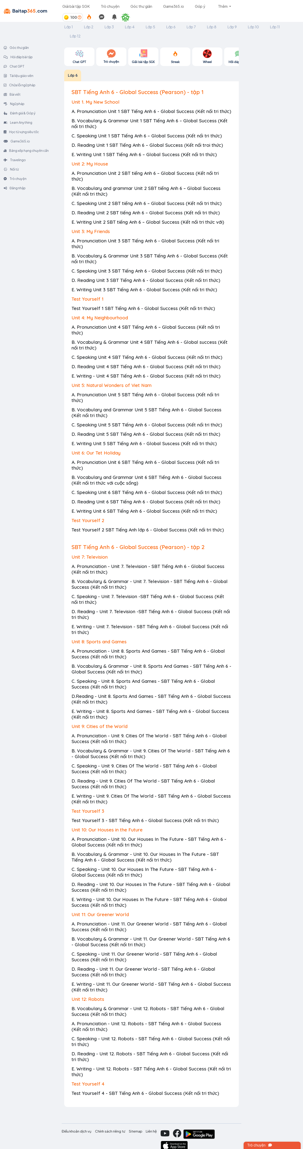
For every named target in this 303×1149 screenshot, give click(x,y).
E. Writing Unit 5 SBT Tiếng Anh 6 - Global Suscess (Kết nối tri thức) (144, 443)
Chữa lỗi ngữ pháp (19, 85)
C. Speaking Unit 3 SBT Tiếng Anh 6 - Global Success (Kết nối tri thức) (147, 271)
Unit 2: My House (90, 164)
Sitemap (135, 1131)
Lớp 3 (109, 26)
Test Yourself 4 (88, 1084)
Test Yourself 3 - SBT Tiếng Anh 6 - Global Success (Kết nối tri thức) (145, 820)
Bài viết (12, 94)
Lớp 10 (253, 26)
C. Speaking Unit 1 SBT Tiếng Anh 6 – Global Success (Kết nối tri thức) (147, 136)
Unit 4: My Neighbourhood (100, 318)
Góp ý (200, 6)
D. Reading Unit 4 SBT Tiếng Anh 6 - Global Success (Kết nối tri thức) (146, 366)
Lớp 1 (68, 26)
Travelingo (15, 160)
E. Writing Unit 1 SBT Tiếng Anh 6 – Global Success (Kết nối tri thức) (144, 154)
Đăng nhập (15, 188)
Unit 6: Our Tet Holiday (96, 453)
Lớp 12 (75, 36)
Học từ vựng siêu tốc (21, 132)
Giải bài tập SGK (76, 6)
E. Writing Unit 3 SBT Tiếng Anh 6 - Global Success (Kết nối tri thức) (144, 289)
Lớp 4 (130, 26)
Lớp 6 (170, 26)
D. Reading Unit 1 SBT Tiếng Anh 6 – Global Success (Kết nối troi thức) (147, 145)
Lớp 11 (275, 26)
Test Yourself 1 (88, 299)
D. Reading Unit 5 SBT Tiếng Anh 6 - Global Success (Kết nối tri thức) (146, 434)
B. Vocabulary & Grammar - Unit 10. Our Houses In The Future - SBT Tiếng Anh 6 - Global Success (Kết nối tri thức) (145, 857)
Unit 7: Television (90, 557)
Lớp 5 (150, 26)
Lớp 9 (232, 26)
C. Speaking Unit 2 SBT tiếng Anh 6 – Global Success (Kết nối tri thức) (147, 203)
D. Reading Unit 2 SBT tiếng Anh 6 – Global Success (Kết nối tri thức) (146, 213)
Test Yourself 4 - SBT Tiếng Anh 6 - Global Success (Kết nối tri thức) (145, 1093)
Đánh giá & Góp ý (20, 113)
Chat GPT (14, 66)
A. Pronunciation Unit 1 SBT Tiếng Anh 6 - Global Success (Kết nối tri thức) (151, 111)
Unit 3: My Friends (91, 231)
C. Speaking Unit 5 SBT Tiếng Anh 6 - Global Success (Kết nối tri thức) (147, 425)
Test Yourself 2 (88, 520)
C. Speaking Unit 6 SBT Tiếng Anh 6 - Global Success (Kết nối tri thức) (147, 492)
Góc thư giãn (141, 6)
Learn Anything (18, 122)
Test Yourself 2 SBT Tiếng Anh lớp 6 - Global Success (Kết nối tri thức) (148, 530)
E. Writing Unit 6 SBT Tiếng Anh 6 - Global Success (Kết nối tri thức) (144, 511)
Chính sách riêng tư (110, 1131)
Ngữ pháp (14, 104)
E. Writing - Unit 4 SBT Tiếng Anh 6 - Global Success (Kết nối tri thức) (146, 376)
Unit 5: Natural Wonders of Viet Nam (112, 385)
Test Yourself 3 (88, 811)
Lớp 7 (191, 26)
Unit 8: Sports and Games (99, 641)
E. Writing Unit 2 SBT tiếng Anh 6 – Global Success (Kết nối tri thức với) (148, 222)
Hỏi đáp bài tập (18, 57)
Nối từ (11, 169)
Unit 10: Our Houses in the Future (107, 830)
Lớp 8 (211, 26)
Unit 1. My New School (96, 102)
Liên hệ (151, 1131)
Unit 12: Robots (88, 999)
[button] (127, 17)
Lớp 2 (88, 26)
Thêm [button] (223, 6)
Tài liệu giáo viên (18, 76)
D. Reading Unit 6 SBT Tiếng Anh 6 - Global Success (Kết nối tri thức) (146, 502)
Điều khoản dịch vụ (76, 1131)
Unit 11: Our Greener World (100, 914)
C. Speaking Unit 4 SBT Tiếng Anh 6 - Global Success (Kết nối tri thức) (147, 357)
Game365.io (173, 6)
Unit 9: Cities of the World (100, 726)
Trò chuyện (110, 6)
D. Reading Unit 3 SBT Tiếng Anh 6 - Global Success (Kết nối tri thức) (146, 280)
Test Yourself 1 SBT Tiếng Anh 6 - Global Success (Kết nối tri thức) (143, 308)
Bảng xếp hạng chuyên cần (26, 150)
